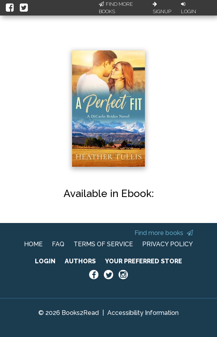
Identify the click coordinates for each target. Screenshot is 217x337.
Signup (162, 8)
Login (188, 8)
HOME (33, 244)
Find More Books (116, 8)
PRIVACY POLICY (167, 244)
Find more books (163, 233)
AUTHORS (80, 261)
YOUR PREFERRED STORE (143, 261)
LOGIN (45, 261)
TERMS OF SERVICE (103, 244)
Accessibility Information (143, 312)
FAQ (58, 244)
